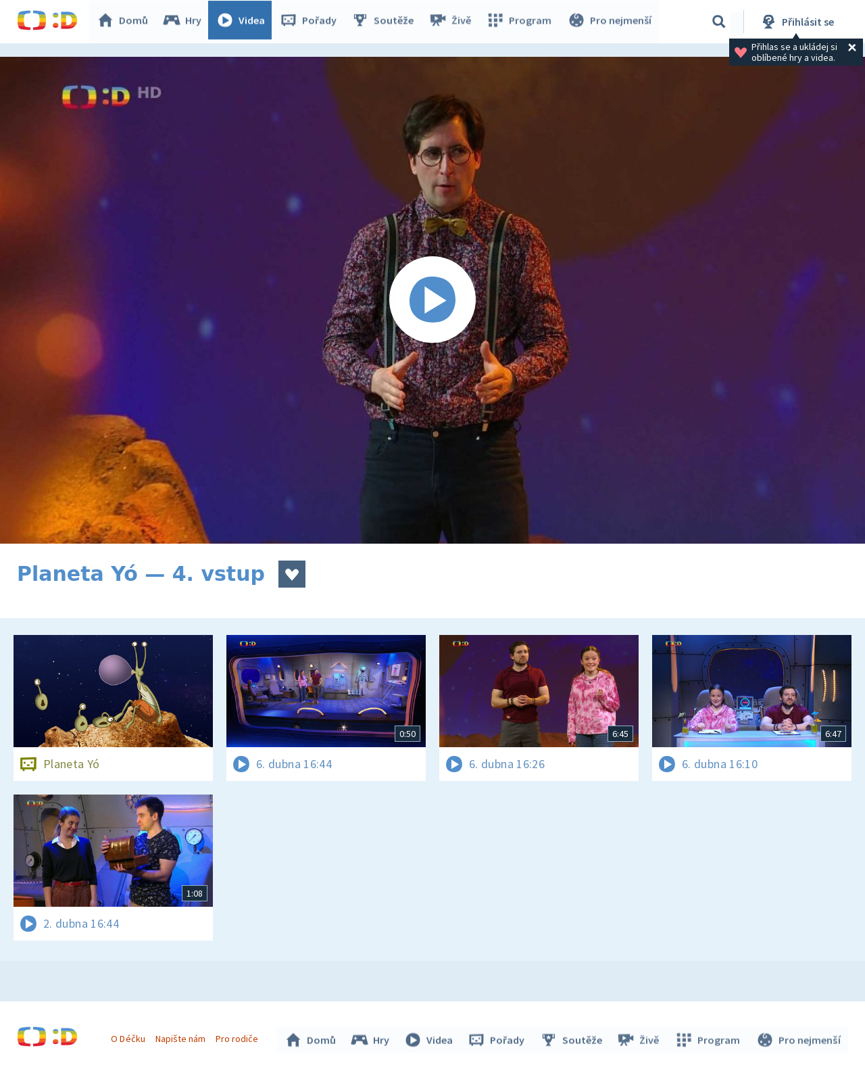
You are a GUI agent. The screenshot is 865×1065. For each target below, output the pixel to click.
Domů (125, 21)
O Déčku (130, 1037)
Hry (185, 21)
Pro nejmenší (610, 21)
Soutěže (386, 21)
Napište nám (182, 1037)
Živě (452, 21)
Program (521, 21)
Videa (244, 21)
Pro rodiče (239, 1037)
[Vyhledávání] (719, 21)
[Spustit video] (432, 300)
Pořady (311, 21)
